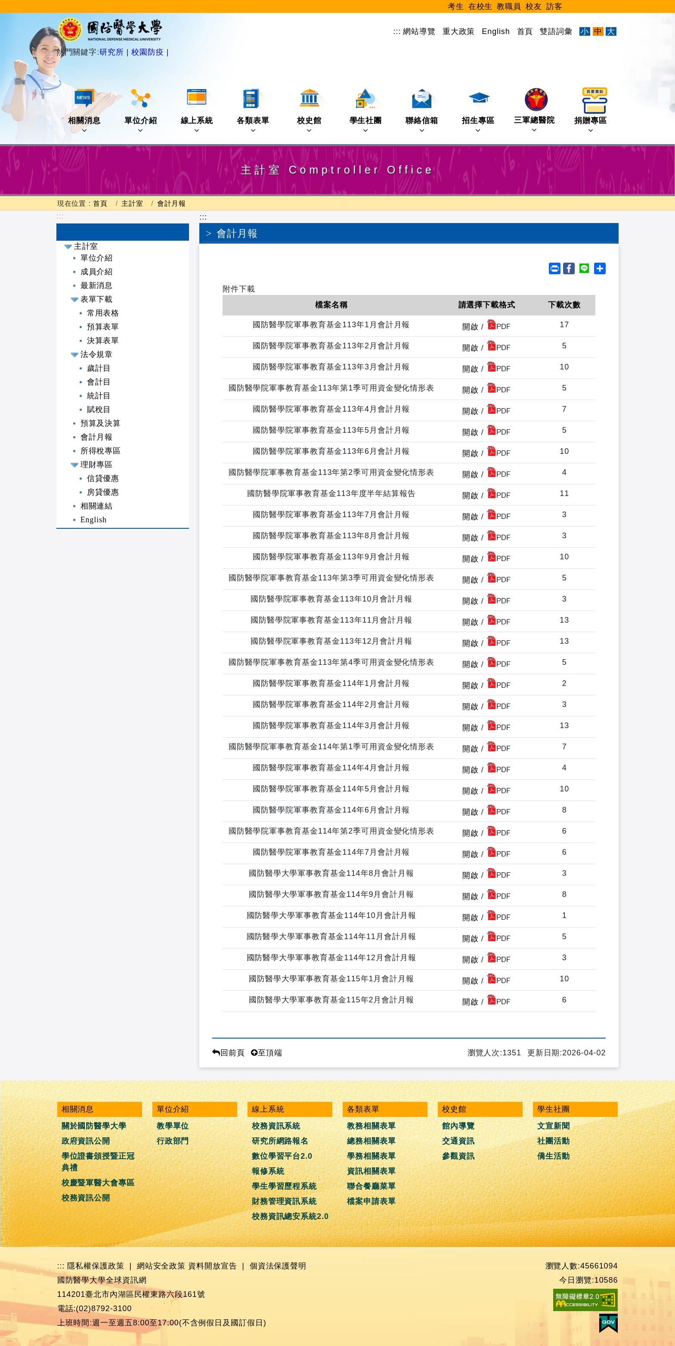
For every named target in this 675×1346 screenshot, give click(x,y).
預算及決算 (101, 423)
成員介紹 (97, 271)
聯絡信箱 (423, 110)
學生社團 (367, 110)
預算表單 (103, 327)
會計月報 (171, 203)
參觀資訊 (458, 1156)
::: (397, 31)
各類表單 (254, 110)
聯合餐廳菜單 (371, 1186)
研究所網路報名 (280, 1141)
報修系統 (268, 1171)
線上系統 (198, 110)
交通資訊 (458, 1141)
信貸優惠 (103, 478)
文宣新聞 (553, 1126)
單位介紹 (141, 110)
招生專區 (479, 110)
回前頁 (228, 1052)
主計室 (132, 203)
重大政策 (459, 31)
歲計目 (99, 368)
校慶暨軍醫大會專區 (98, 1183)
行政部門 (173, 1141)
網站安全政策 (161, 1266)
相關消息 (85, 110)
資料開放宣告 (212, 1266)
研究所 (113, 52)
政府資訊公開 (86, 1141)
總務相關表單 (371, 1141)
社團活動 (553, 1141)
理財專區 (97, 464)
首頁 (525, 31)
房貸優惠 (103, 492)
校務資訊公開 (86, 1198)
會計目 (99, 382)
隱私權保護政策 (95, 1266)
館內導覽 (458, 1126)
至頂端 (266, 1052)
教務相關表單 (371, 1126)
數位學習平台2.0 (282, 1156)
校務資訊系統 (276, 1126)
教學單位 (173, 1126)
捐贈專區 (591, 110)
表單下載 (97, 299)
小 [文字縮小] (585, 31)
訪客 (554, 6)
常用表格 (103, 313)
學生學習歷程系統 (284, 1186)
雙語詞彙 (556, 31)
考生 (456, 6)
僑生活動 (553, 1156)
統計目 (99, 395)
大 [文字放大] (611, 31)
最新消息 (97, 285)
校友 (534, 6)
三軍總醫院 (534, 110)
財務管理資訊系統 (284, 1201)
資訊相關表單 (371, 1171)
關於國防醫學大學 (94, 1126)
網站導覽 (419, 31)
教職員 (509, 6)
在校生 (480, 6)
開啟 (470, 327)
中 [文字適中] (598, 31)
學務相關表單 (371, 1156)
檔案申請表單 (371, 1201)
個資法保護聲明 (278, 1266)
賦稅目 (99, 409)
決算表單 (103, 340)
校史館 (312, 110)
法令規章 (97, 354)
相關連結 (97, 506)
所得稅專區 (101, 451)
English (496, 31)
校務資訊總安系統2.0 (290, 1216)
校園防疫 (147, 52)
